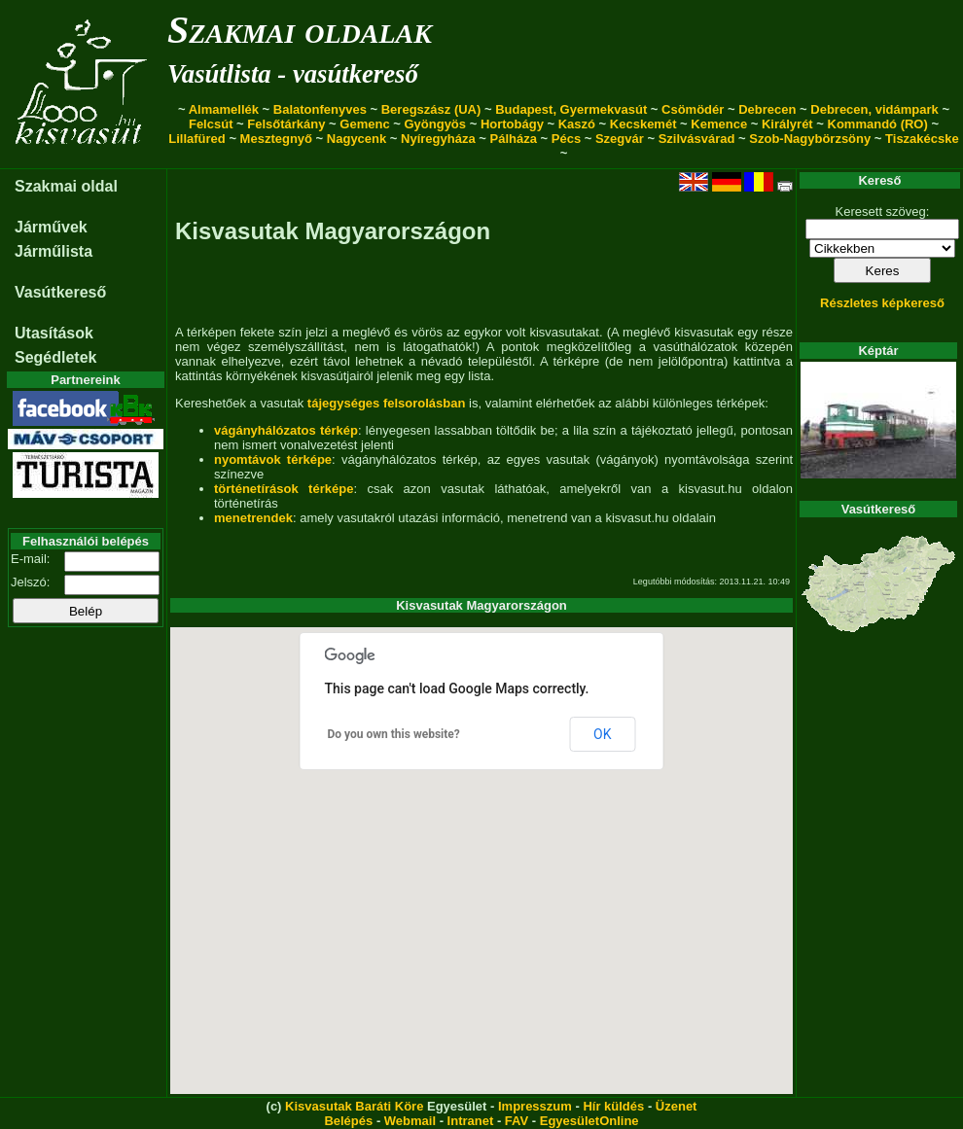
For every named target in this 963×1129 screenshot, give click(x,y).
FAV (516, 1120)
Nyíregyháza (438, 138)
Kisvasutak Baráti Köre (354, 1106)
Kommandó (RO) (878, 124)
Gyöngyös (435, 124)
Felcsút (211, 124)
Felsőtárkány (286, 124)
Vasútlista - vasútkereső (292, 73)
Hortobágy (512, 124)
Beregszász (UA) (431, 109)
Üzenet (676, 1106)
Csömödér (692, 109)
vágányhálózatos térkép (286, 430)
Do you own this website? (394, 734)
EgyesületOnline (589, 1120)
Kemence (719, 124)
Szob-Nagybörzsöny (810, 138)
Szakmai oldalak (299, 30)
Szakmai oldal (66, 186)
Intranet (470, 1120)
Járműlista (53, 251)
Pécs (566, 138)
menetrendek (253, 518)
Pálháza (513, 138)
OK (602, 734)
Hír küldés (613, 1106)
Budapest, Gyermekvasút (571, 109)
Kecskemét (643, 124)
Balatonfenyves (320, 109)
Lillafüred (197, 138)
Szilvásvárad (697, 138)
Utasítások (54, 333)
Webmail (410, 1120)
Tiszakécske (922, 138)
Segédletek (55, 357)
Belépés (348, 1120)
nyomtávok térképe (273, 459)
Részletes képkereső (882, 303)
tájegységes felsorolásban (386, 403)
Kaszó (576, 124)
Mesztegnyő (276, 138)
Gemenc (364, 124)
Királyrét (787, 124)
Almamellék (224, 109)
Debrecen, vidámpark (874, 109)
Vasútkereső (60, 292)
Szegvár (619, 138)
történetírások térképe (283, 488)
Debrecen (767, 109)
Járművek (51, 227)
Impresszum (535, 1106)
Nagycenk (356, 138)
